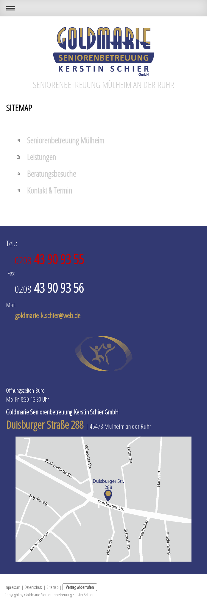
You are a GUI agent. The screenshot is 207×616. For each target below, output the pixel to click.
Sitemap (52, 587)
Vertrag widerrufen (80, 587)
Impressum (12, 587)
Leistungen (41, 156)
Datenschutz (33, 587)
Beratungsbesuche (51, 173)
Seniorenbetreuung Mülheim (65, 140)
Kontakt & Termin (49, 190)
